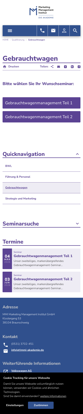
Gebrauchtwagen (16, 188)
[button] (58, 66)
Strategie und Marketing (20, 198)
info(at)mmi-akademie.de (27, 350)
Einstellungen (15, 405)
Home (6, 39)
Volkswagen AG (21, 371)
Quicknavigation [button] (41, 154)
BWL (8, 166)
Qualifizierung (18, 39)
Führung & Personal (17, 177)
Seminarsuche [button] (41, 224)
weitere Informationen (53, 396)
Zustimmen (41, 405)
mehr (41, 259)
